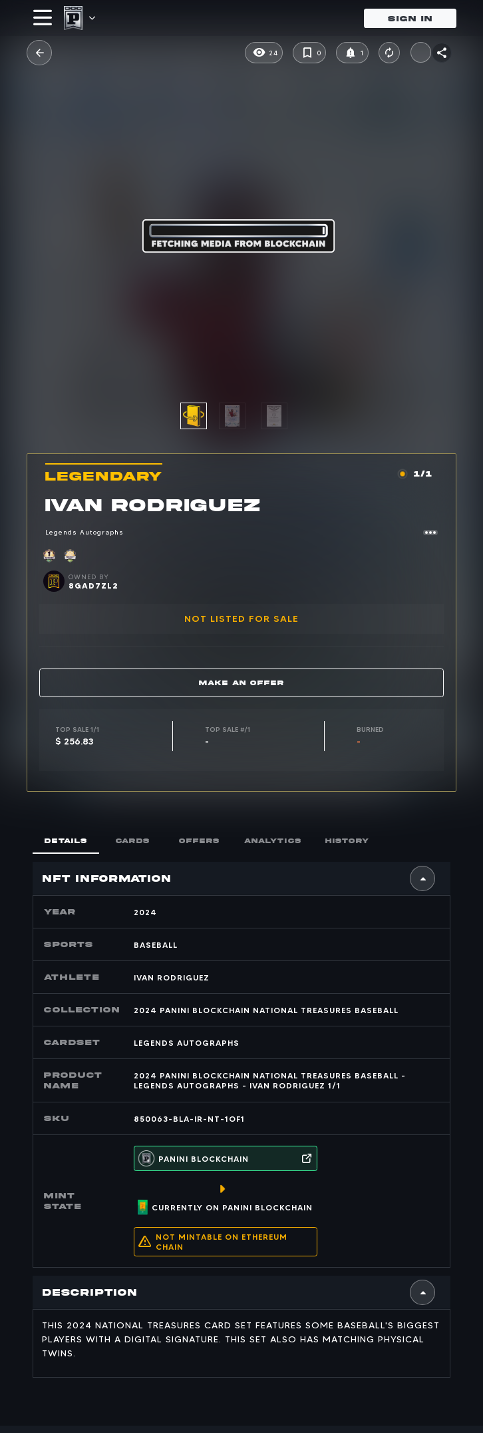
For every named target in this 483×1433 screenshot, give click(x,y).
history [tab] (347, 840)
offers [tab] (199, 840)
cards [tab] (133, 840)
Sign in (410, 18)
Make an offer (241, 683)
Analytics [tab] (272, 840)
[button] (193, 416)
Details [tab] (66, 840)
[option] (240, 416)
